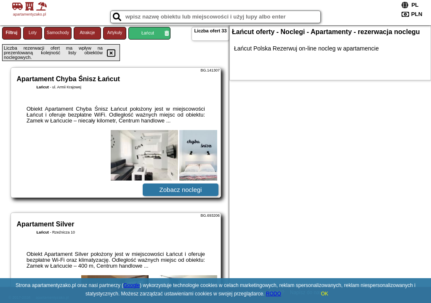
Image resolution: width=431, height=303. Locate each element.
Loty (33, 32)
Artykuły (114, 32)
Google (131, 285)
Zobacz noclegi (181, 189)
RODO (273, 294)
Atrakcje (87, 32)
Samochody (58, 32)
